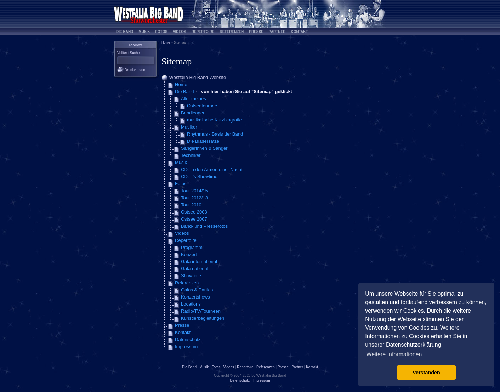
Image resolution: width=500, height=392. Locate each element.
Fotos (161, 32)
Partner (277, 32)
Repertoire (203, 32)
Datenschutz (187, 339)
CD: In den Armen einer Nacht (211, 169)
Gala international (199, 261)
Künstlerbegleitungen (202, 318)
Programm (192, 247)
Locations (191, 304)
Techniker (191, 155)
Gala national (194, 268)
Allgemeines (193, 98)
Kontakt (299, 32)
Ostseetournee (202, 105)
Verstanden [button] (426, 372)
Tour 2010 (191, 205)
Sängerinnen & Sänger (204, 148)
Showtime (191, 275)
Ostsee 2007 (194, 219)
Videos (179, 32)
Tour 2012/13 (194, 197)
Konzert (189, 254)
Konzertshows (195, 297)
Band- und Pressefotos (204, 226)
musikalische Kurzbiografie (214, 120)
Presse (256, 32)
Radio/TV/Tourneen (201, 311)
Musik (144, 32)
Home (165, 42)
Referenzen (232, 32)
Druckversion (135, 70)
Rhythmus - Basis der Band (215, 134)
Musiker (189, 127)
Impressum (186, 346)
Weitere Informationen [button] (394, 354)
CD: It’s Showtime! (200, 176)
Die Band (124, 32)
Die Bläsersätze (203, 141)
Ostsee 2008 (194, 212)
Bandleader (193, 112)
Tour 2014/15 (194, 190)
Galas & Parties (197, 289)
